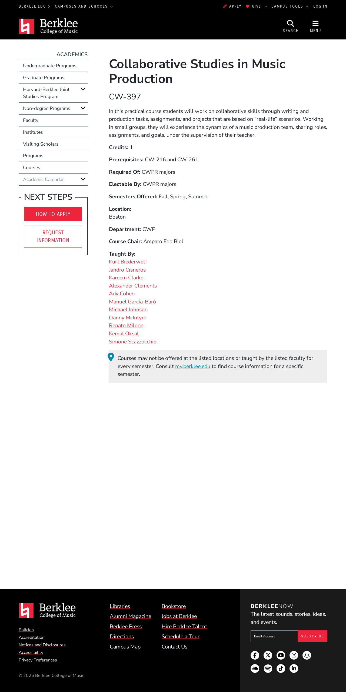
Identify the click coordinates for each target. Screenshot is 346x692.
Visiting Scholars (41, 144)
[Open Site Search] (291, 26)
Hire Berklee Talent (184, 626)
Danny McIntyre (127, 317)
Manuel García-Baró (132, 301)
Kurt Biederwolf (128, 261)
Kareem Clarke (126, 277)
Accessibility (31, 653)
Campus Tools (288, 6)
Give (253, 6)
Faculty (30, 120)
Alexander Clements (133, 285)
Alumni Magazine (130, 616)
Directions (122, 636)
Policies (26, 630)
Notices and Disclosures (42, 645)
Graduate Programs (43, 77)
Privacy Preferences (38, 660)
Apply (232, 6)
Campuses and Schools (82, 6)
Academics (72, 54)
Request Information (53, 236)
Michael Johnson (128, 309)
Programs (33, 155)
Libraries (120, 606)
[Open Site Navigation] (315, 26)
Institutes (33, 132)
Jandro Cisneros (127, 269)
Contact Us (174, 646)
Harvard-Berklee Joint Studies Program (46, 93)
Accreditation (32, 637)
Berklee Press (126, 626)
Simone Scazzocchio (133, 341)
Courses (31, 167)
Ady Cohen (122, 293)
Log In (320, 6)
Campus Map (125, 646)
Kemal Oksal (124, 333)
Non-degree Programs (46, 108)
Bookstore (174, 606)
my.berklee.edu (192, 366)
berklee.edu (32, 6)
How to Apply (53, 214)
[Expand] (83, 89)
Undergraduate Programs (49, 65)
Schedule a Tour (180, 636)
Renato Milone (126, 325)
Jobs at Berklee (179, 616)
